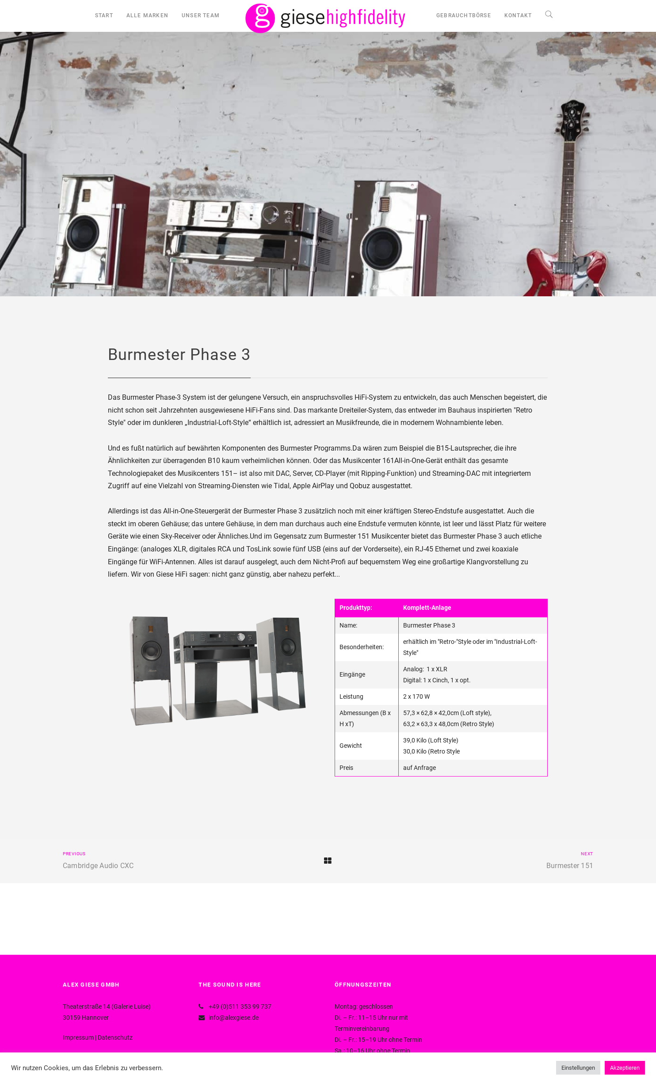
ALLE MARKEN (147, 15)
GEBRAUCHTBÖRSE (463, 15)
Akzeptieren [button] (625, 1067)
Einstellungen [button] (578, 1067)
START (104, 15)
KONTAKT (518, 15)
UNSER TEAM (201, 15)
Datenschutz (115, 1037)
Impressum (78, 1037)
